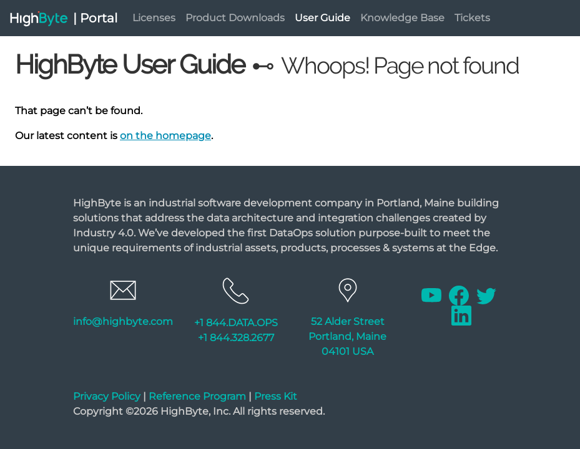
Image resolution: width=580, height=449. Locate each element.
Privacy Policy (106, 396)
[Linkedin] (461, 315)
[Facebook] (460, 295)
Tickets (472, 18)
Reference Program (197, 396)
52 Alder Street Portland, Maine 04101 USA (347, 336)
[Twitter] (486, 295)
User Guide (322, 18)
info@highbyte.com (123, 321)
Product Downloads (235, 18)
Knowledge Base (402, 18)
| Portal (95, 18)
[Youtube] (432, 295)
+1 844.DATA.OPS (236, 323)
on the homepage (165, 136)
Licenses (153, 18)
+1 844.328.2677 (236, 338)
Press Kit (275, 396)
